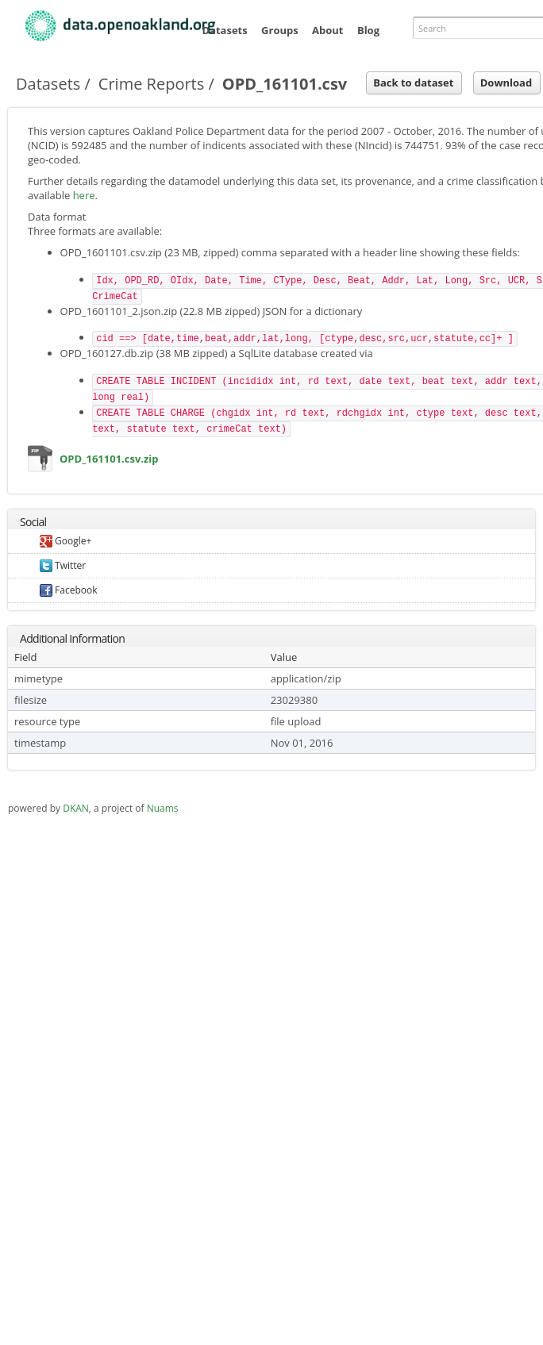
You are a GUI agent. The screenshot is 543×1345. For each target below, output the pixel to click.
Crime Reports (151, 83)
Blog (368, 30)
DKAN (76, 808)
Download (506, 82)
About (327, 30)
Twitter (63, 565)
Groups (279, 30)
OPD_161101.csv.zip (40, 462)
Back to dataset (413, 82)
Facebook (69, 590)
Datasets (224, 30)
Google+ (65, 541)
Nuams (163, 808)
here (84, 195)
